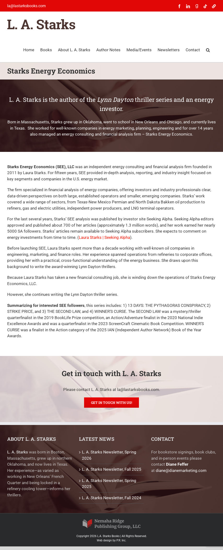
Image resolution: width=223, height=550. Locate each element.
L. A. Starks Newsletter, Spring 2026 (109, 455)
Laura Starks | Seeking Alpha (104, 237)
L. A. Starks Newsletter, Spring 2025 (109, 483)
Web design (104, 540)
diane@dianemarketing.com (181, 470)
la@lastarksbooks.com (26, 6)
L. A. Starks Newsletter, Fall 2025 (111, 469)
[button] (208, 49)
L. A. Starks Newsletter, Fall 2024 (111, 497)
